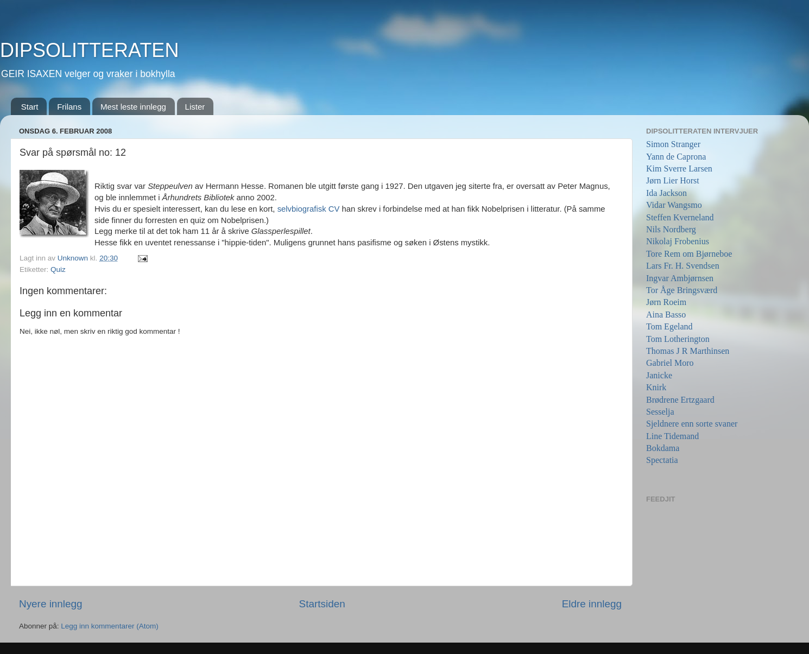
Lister (195, 106)
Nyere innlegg (51, 603)
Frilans (69, 106)
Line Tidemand (672, 436)
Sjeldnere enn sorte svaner (691, 423)
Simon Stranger (673, 144)
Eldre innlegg (592, 603)
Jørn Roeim (666, 302)
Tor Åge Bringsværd (681, 290)
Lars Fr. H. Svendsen (682, 265)
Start (30, 106)
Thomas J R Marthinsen (687, 350)
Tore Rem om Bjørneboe (689, 253)
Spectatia (662, 460)
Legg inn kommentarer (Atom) (109, 626)
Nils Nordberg (671, 229)
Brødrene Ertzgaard (680, 399)
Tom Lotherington (678, 339)
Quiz (58, 269)
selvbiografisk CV (309, 209)
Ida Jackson (666, 193)
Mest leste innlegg (133, 106)
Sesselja (660, 411)
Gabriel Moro (670, 362)
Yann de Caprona (676, 156)
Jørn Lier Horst (672, 180)
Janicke (659, 375)
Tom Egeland (669, 326)
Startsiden (322, 603)
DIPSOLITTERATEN (89, 50)
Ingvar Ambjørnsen (679, 278)
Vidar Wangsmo (674, 204)
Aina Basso (666, 314)
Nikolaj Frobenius (677, 241)
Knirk (656, 387)
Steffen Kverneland (680, 217)
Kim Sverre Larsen (679, 168)
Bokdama (662, 448)
